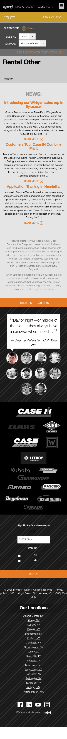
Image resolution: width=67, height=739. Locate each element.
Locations (25, 303)
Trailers (30, 29)
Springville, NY (33, 678)
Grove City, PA (33, 656)
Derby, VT (33, 652)
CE (35, 560)
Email (33, 532)
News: (34, 94)
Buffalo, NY (33, 638)
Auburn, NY (33, 625)
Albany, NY (33, 620)
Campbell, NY (33, 643)
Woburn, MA (34, 687)
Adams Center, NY (33, 616)
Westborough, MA (29, 43)
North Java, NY (33, 670)
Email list (33, 548)
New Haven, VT (33, 665)
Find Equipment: (53, 17)
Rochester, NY (33, 674)
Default (24, 36)
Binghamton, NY (33, 634)
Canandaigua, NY (33, 647)
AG (35, 555)
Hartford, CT (33, 661)
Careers (43, 303)
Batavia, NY (33, 629)
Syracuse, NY (33, 683)
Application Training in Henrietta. (33, 187)
